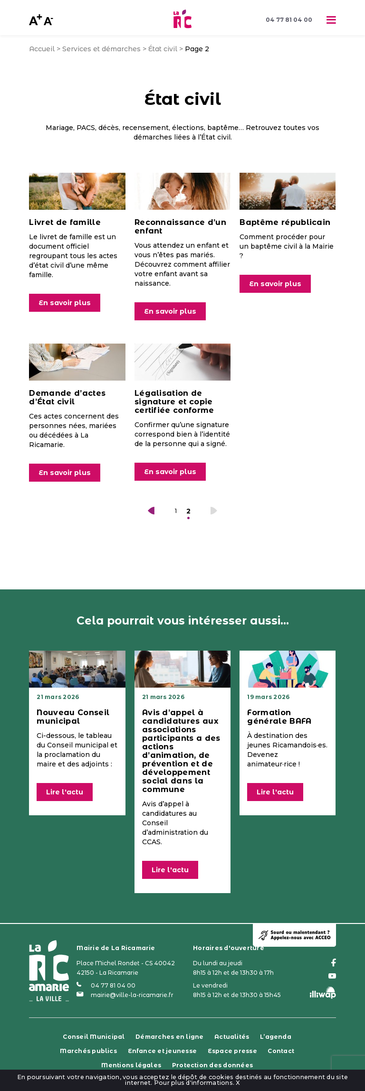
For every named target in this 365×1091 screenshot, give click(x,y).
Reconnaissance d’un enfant (180, 226)
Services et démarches (101, 49)
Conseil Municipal (94, 1036)
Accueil (42, 49)
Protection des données (212, 1065)
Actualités (231, 1036)
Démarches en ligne (169, 1036)
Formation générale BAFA (279, 717)
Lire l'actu (64, 792)
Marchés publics (88, 1050)
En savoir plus (64, 302)
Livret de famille (64, 222)
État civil (162, 49)
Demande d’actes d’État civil (67, 397)
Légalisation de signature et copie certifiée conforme (174, 402)
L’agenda (275, 1036)
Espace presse (232, 1050)
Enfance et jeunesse (162, 1050)
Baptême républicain (285, 222)
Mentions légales (131, 1065)
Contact (281, 1050)
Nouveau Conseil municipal (73, 717)
